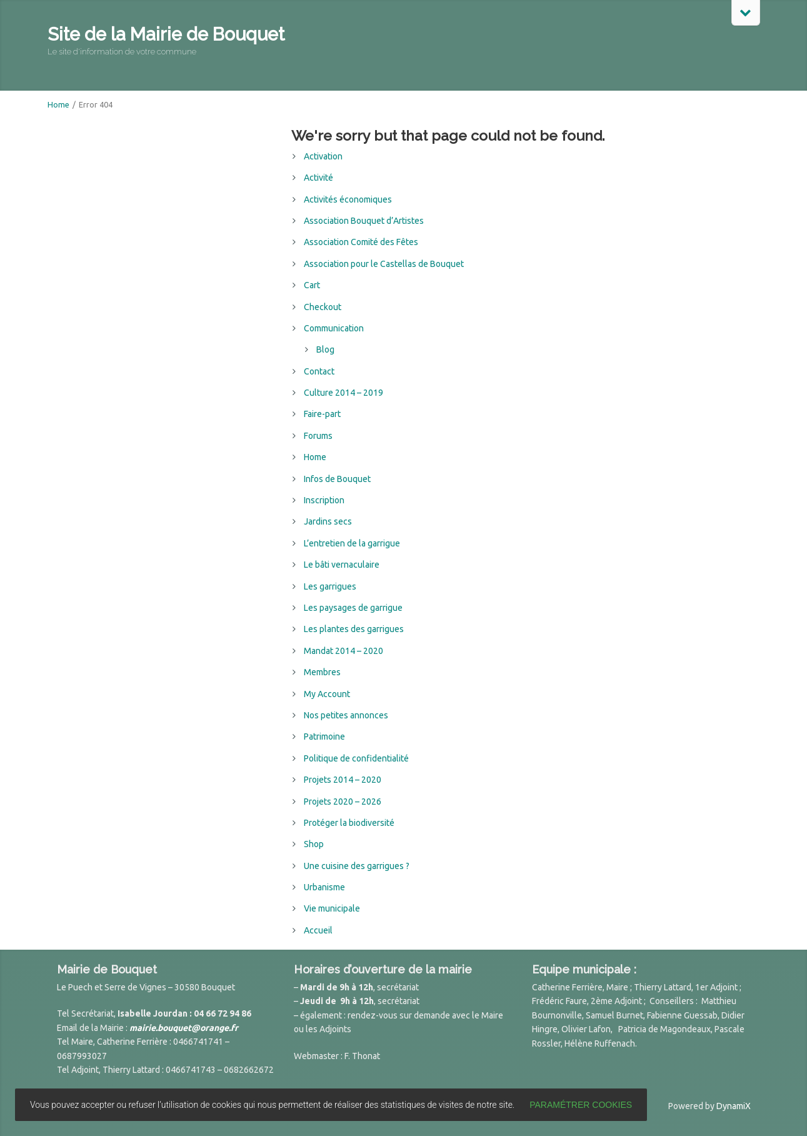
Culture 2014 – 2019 (343, 393)
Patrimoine (324, 736)
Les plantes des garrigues (354, 629)
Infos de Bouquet (337, 479)
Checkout (322, 307)
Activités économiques (348, 199)
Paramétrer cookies (580, 1105)
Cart (312, 285)
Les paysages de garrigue (353, 608)
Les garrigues (330, 586)
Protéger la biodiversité (349, 823)
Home (58, 104)
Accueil (318, 930)
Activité (318, 178)
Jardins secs (328, 521)
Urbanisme (324, 887)
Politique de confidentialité (356, 758)
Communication (334, 328)
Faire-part (322, 414)
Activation (323, 156)
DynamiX (733, 1106)
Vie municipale (332, 908)
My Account (327, 694)
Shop (314, 844)
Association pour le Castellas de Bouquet (384, 264)
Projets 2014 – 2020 (342, 780)
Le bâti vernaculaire (341, 565)
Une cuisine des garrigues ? (356, 866)
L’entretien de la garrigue (352, 543)
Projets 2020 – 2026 (342, 802)
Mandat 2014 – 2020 (343, 651)
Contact (319, 371)
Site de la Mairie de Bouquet (166, 34)
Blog (325, 349)
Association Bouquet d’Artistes (364, 221)
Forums (318, 436)
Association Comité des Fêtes (361, 242)
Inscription (324, 500)
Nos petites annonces (346, 715)
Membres (322, 672)
